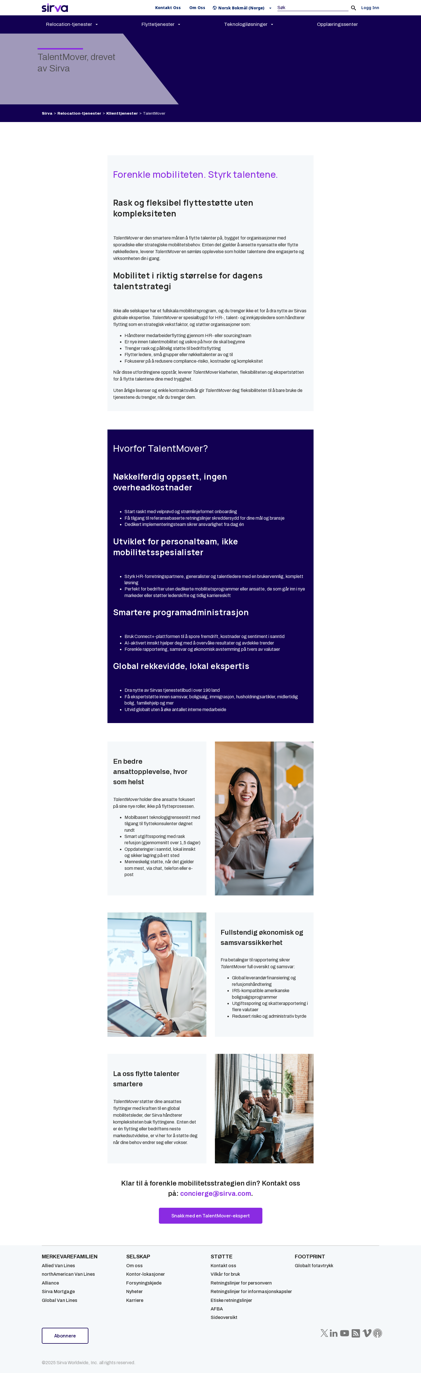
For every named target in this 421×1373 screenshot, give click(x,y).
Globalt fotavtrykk (314, 1265)
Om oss (134, 1265)
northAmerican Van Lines (68, 1274)
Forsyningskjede (143, 1283)
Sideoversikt (224, 1317)
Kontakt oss (223, 1265)
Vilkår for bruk (225, 1274)
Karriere (134, 1300)
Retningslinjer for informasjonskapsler (251, 1291)
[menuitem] (77, 24)
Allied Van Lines (58, 1265)
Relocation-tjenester (79, 113)
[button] (243, 8)
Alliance (50, 1283)
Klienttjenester (122, 113)
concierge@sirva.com (215, 1193)
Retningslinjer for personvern (241, 1283)
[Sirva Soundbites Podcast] (377, 1333)
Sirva (47, 113)
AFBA (217, 1308)
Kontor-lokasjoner (145, 1274)
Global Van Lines (59, 1300)
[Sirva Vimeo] (367, 1333)
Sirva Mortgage (58, 1291)
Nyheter (134, 1291)
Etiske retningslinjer (231, 1300)
